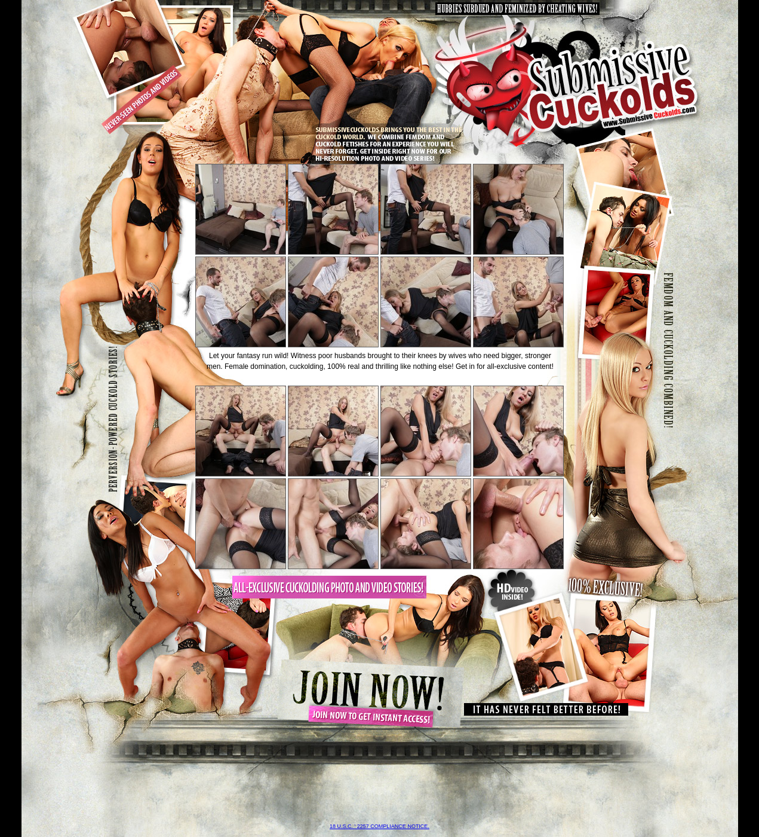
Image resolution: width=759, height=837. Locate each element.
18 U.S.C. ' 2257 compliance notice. (379, 826)
